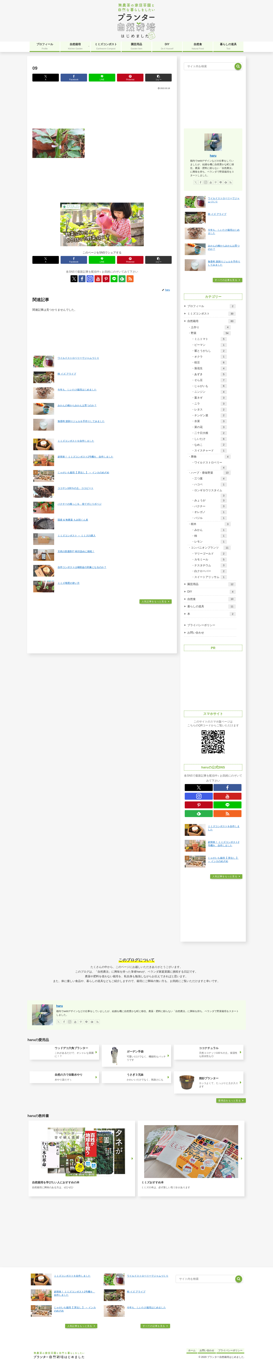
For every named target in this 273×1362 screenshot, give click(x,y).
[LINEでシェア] (102, 77)
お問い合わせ (195, 632)
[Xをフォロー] (74, 278)
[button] (158, 77)
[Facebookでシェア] (74, 77)
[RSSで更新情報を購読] (130, 278)
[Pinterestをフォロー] (106, 278)
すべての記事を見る (226, 280)
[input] (213, 66)
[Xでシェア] (45, 77)
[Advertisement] (102, 108)
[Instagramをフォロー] (90, 278)
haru (213, 155)
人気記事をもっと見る (154, 601)
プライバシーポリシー (201, 625)
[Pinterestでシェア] (130, 77)
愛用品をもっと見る (229, 1100)
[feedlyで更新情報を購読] (122, 278)
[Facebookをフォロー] (82, 278)
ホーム (192, 1350)
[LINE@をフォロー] (114, 278)
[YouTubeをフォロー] (98, 278)
